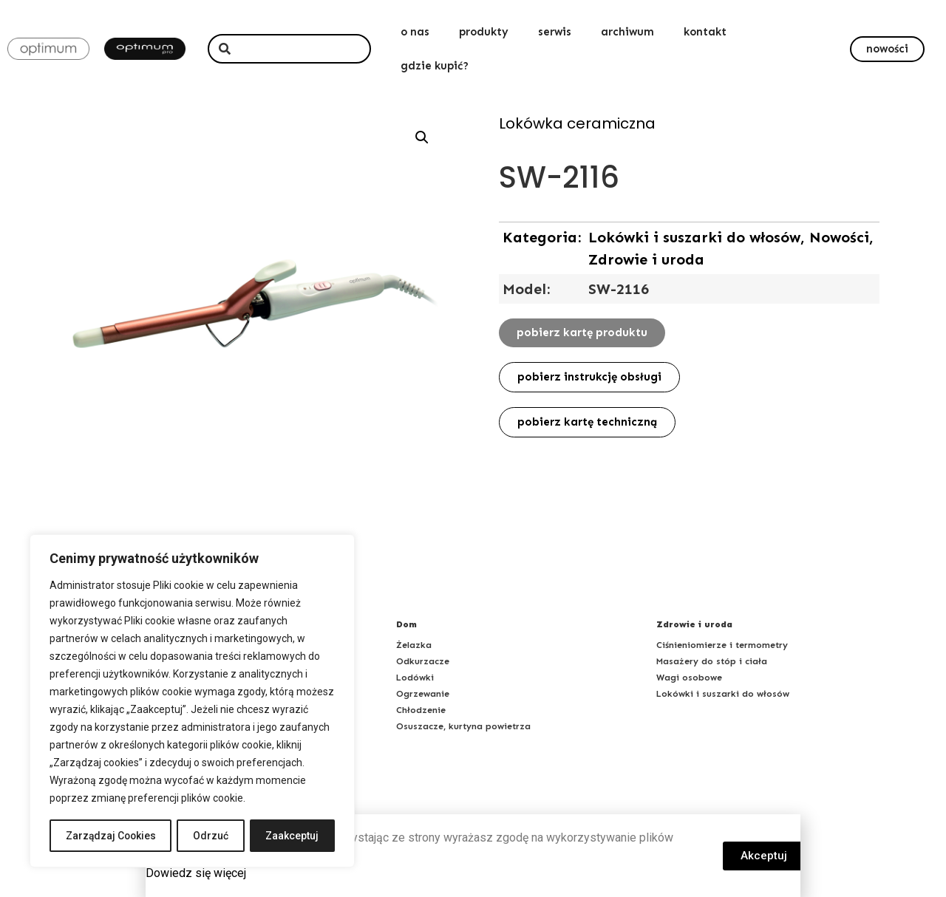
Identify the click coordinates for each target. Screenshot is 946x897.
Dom (406, 624)
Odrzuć (212, 836)
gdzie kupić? (435, 65)
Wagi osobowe (689, 677)
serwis (554, 31)
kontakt (705, 31)
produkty (483, 31)
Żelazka (414, 645)
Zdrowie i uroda (694, 624)
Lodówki (415, 677)
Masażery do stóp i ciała (711, 661)
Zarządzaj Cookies (111, 836)
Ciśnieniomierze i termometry (722, 645)
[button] (887, 49)
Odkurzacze (422, 661)
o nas (415, 31)
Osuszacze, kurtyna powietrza (463, 726)
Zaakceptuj (292, 836)
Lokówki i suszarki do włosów (722, 694)
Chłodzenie (421, 710)
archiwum (627, 31)
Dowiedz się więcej (196, 873)
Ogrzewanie (422, 694)
